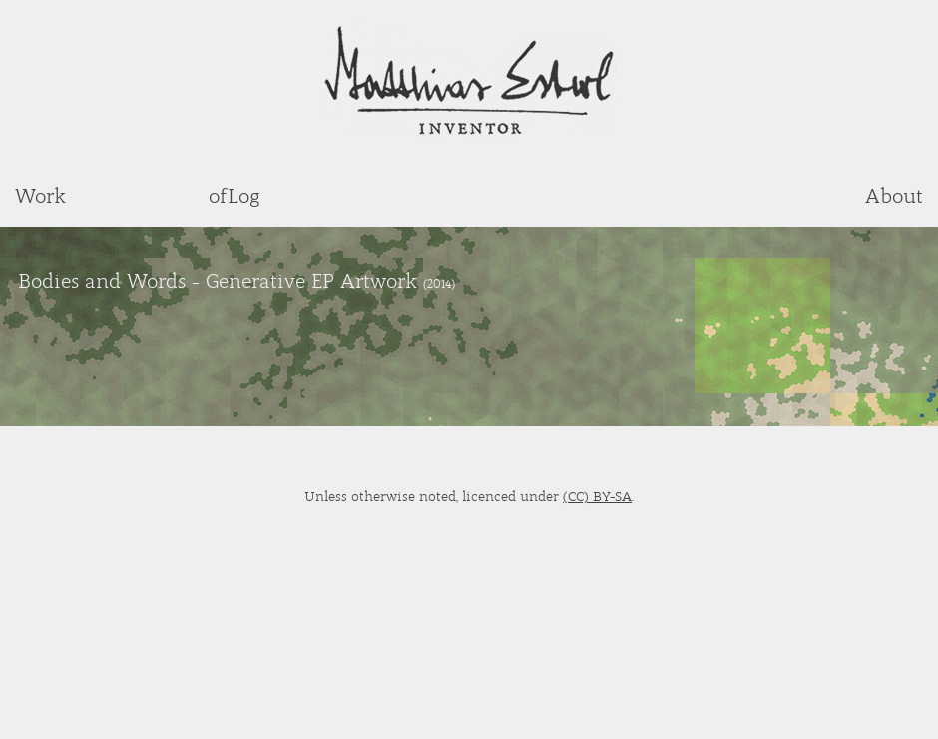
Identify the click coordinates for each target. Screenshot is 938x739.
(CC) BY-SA (597, 495)
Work (40, 195)
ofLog (234, 195)
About (894, 195)
